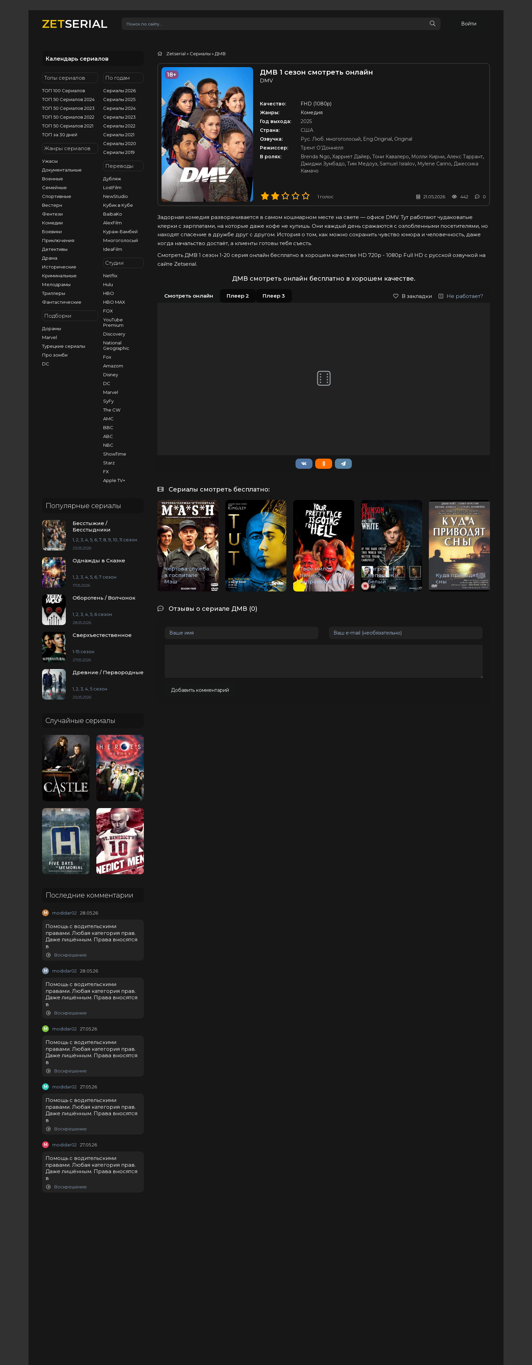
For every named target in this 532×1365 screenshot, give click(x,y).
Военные (52, 178)
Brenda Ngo (315, 157)
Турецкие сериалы (63, 346)
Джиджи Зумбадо (323, 164)
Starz (109, 462)
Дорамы (51, 328)
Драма (49, 258)
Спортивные (56, 196)
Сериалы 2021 (118, 134)
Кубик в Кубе (118, 205)
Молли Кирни (427, 157)
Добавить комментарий (200, 690)
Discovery (114, 334)
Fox (107, 357)
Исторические (59, 266)
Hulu (108, 284)
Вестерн (52, 205)
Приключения (58, 240)
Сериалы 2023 (119, 117)
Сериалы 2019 (119, 152)
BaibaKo (112, 214)
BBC (108, 427)
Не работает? (461, 296)
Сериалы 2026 (119, 90)
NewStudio (115, 196)
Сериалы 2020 (119, 143)
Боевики (52, 231)
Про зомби (55, 355)
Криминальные (59, 275)
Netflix (110, 275)
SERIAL (75, 24)
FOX (108, 311)
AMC (108, 418)
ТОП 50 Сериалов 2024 (68, 99)
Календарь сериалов (77, 59)
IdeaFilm (112, 249)
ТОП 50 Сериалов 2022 (68, 117)
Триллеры (53, 293)
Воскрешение (66, 955)
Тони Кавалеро (390, 157)
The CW (111, 410)
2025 (306, 121)
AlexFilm (112, 222)
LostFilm (112, 187)
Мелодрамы (56, 284)
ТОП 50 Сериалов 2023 (68, 108)
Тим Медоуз (362, 164)
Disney (110, 374)
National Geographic (116, 345)
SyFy (108, 401)
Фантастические (61, 302)
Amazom (113, 365)
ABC (108, 436)
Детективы (55, 249)
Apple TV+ (114, 480)
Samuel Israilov (397, 164)
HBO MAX (114, 302)
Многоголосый (120, 240)
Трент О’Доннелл (322, 148)
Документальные (62, 170)
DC (45, 363)
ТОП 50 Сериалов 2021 (67, 125)
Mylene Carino (434, 164)
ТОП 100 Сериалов (63, 90)
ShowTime (114, 454)
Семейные (54, 187)
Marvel (49, 337)
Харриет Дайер (351, 157)
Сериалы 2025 (119, 99)
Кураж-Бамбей (120, 231)
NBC (108, 445)
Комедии (52, 222)
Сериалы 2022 (119, 125)
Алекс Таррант (465, 157)
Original (403, 139)
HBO (108, 293)
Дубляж (112, 178)
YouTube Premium (113, 322)
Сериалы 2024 (119, 108)
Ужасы (50, 161)
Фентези (52, 214)
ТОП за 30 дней (59, 134)
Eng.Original (377, 139)
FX (106, 471)
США (307, 130)
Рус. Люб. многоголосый (331, 139)
